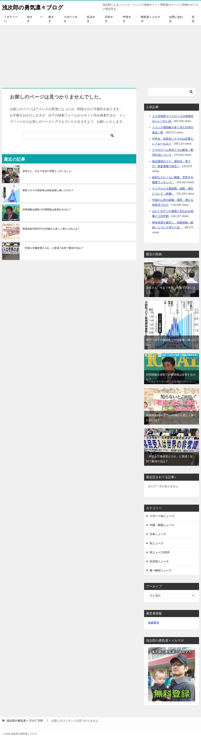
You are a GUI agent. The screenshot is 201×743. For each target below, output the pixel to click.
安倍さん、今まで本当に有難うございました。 (48, 171)
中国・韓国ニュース (162, 525)
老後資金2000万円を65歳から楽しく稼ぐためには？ (51, 228)
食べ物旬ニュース (161, 570)
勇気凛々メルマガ (150, 19)
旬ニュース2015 (159, 552)
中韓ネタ (127, 19)
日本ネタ (109, 19)
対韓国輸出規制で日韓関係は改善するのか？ (47, 209)
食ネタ (51, 19)
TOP (24, 720)
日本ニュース (158, 534)
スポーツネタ (71, 19)
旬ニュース (156, 543)
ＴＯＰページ (11, 19)
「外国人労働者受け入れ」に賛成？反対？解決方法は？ (53, 248)
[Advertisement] (100, 54)
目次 (193, 19)
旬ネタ (29, 19)
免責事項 (153, 622)
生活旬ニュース (159, 561)
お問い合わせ (176, 19)
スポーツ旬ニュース (162, 516)
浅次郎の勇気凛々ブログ (35, 6)
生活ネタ (91, 19)
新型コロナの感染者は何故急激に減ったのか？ (48, 190)
